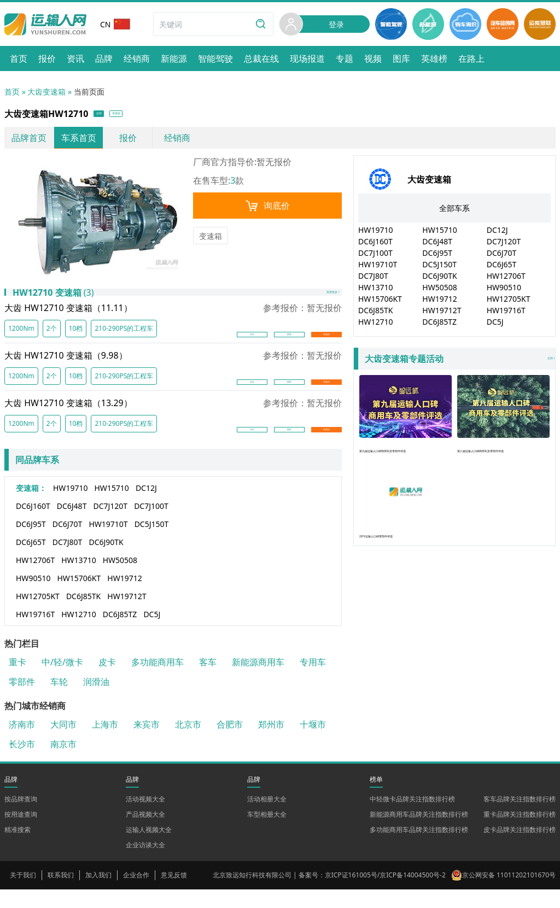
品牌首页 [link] (28, 142)
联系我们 (61, 893)
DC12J (146, 506)
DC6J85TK (83, 615)
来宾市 (146, 743)
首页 (12, 91)
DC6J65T (31, 560)
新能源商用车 (258, 681)
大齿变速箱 (46, 91)
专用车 (313, 681)
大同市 (63, 743)
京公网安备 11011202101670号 (509, 893)
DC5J (151, 633)
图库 (289, 347)
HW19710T (108, 542)
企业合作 (136, 893)
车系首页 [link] (78, 142)
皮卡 (107, 681)
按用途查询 (20, 832)
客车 (208, 681)
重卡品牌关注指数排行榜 (519, 832)
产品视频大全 (145, 832)
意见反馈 (174, 893)
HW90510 (33, 596)
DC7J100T (151, 524)
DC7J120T (110, 524)
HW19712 (124, 596)
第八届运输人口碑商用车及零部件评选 (503, 424)
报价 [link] (128, 142)
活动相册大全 (267, 817)
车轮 (59, 700)
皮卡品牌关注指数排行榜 (519, 848)
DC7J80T (67, 560)
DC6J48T (72, 524)
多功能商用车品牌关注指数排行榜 (419, 848)
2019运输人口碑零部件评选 (405, 521)
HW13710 (78, 578)
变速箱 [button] (143, 115)
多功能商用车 (157, 681)
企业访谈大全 (145, 863)
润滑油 (96, 700)
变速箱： (31, 506)
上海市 (105, 743)
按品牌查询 (20, 817)
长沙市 (22, 763)
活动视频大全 (145, 817)
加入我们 (98, 893)
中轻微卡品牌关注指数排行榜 (412, 817)
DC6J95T (31, 542)
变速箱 (210, 240)
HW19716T (35, 633)
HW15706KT (79, 596)
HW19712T (126, 615)
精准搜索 (17, 848)
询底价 (267, 209)
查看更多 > (316, 303)
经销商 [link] (177, 142)
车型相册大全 (267, 832)
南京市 (63, 763)
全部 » (456, 362)
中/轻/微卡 (62, 681)
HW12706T (35, 578)
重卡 (17, 681)
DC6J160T (33, 524)
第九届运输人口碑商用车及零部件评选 (405, 424)
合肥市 (230, 743)
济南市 (22, 743)
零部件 (22, 700)
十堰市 (313, 743)
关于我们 (23, 893)
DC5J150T (152, 542)
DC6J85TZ (120, 633)
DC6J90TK (106, 560)
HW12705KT (38, 615)
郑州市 (271, 743)
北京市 (188, 743)
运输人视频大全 (149, 848)
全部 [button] (107, 115)
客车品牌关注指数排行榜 (519, 817)
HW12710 (78, 633)
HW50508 (120, 578)
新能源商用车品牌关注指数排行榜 (419, 832)
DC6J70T (67, 542)
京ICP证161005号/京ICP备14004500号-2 (385, 893)
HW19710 (70, 506)
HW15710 (111, 506)
